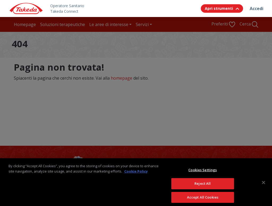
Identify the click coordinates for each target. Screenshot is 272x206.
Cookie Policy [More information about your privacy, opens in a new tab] (136, 176)
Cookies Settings (202, 174)
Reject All (202, 188)
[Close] (263, 187)
